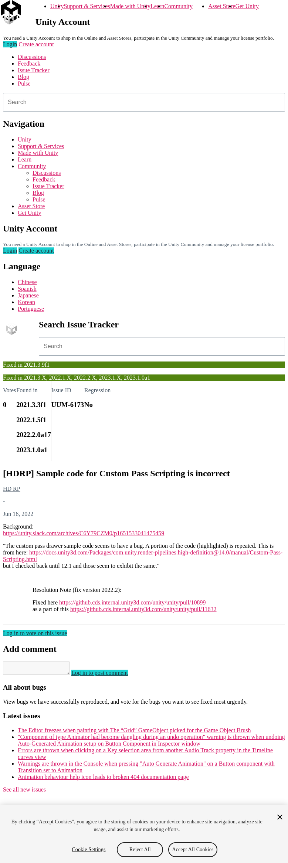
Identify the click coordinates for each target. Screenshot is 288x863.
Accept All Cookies (192, 849)
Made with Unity (130, 6)
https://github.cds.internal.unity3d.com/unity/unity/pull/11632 (143, 609)
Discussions (32, 57)
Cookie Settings (88, 849)
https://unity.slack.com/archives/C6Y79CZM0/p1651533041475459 (83, 533)
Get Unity (247, 6)
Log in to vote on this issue (35, 633)
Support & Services (87, 6)
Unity (57, 6)
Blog (23, 77)
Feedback (29, 63)
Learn (157, 6)
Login (10, 44)
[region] (144, 834)
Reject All (140, 849)
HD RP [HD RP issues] (11, 489)
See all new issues (24, 792)
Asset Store (221, 6)
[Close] (279, 817)
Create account (36, 44)
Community (178, 6)
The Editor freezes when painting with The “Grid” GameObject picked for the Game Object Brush (134, 732)
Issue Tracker (34, 70)
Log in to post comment (107, 675)
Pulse (24, 83)
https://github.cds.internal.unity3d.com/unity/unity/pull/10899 (132, 602)
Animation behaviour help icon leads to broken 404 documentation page (103, 779)
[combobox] (144, 102)
